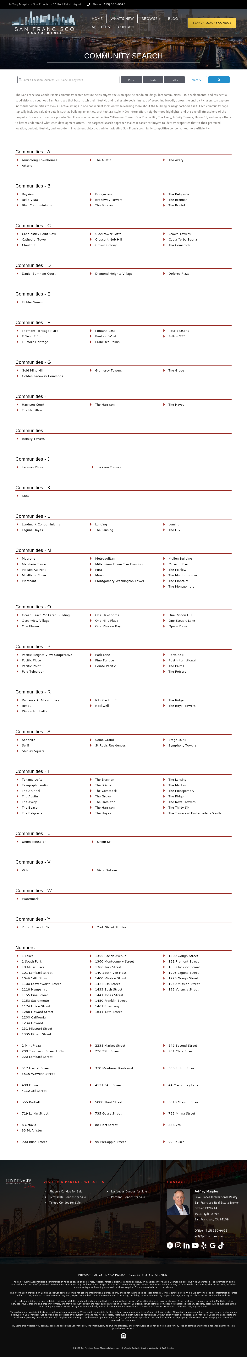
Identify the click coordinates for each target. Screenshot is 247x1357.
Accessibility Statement (149, 1275)
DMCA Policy (115, 1275)
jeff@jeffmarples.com (209, 1236)
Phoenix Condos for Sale (65, 1191)
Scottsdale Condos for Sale (67, 1197)
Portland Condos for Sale (128, 1197)
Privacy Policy (90, 1275)
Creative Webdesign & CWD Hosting (157, 1348)
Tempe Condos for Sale (65, 1203)
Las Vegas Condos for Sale (129, 1191)
